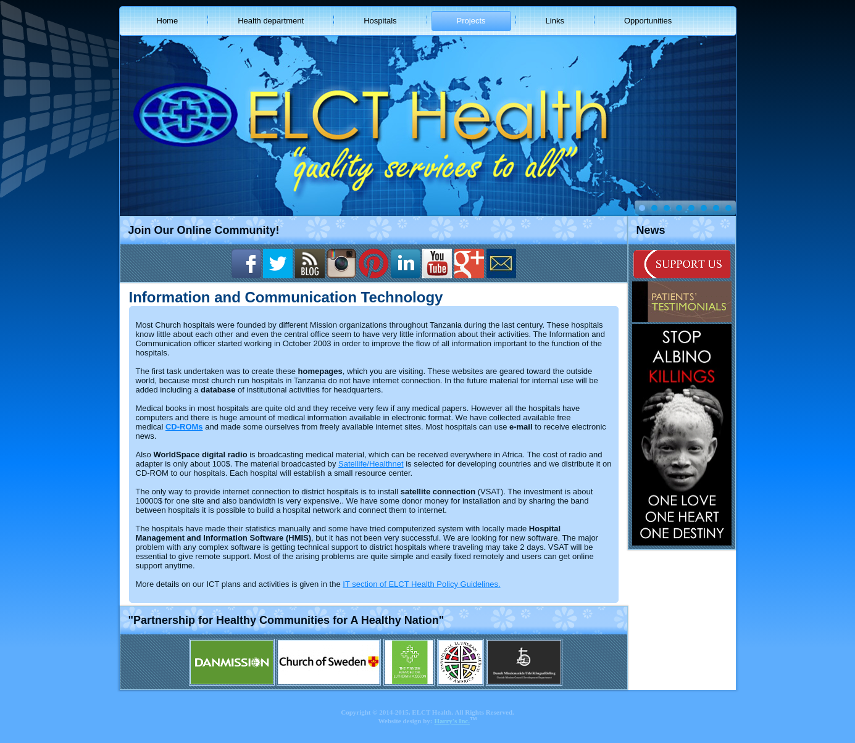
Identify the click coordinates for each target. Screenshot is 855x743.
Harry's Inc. (452, 720)
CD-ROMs (184, 426)
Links (555, 20)
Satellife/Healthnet (371, 463)
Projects (471, 20)
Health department (271, 20)
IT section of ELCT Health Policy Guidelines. (421, 584)
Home (167, 20)
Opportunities (648, 20)
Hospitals (380, 20)
